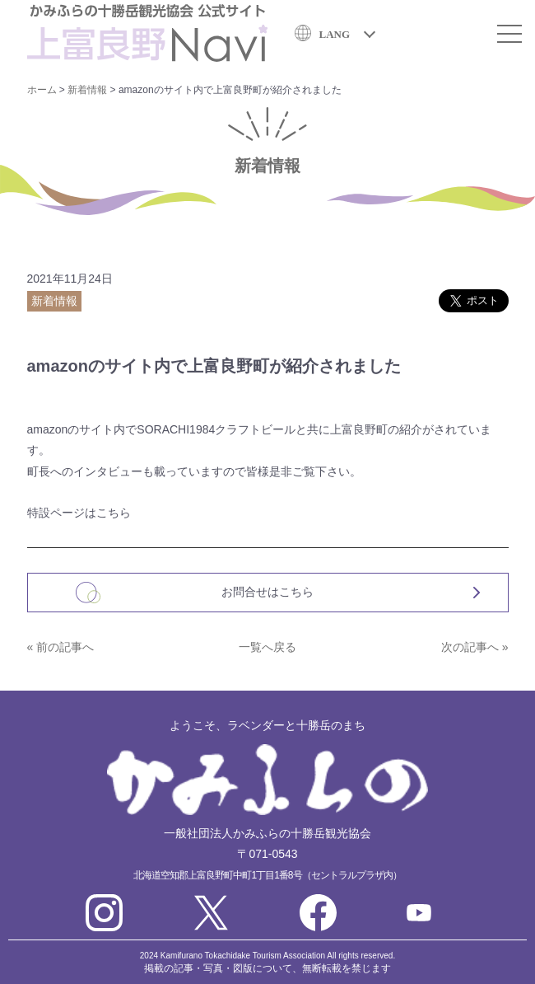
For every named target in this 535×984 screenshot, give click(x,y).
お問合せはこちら (267, 591)
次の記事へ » (475, 647)
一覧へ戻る (267, 647)
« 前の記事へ (61, 647)
